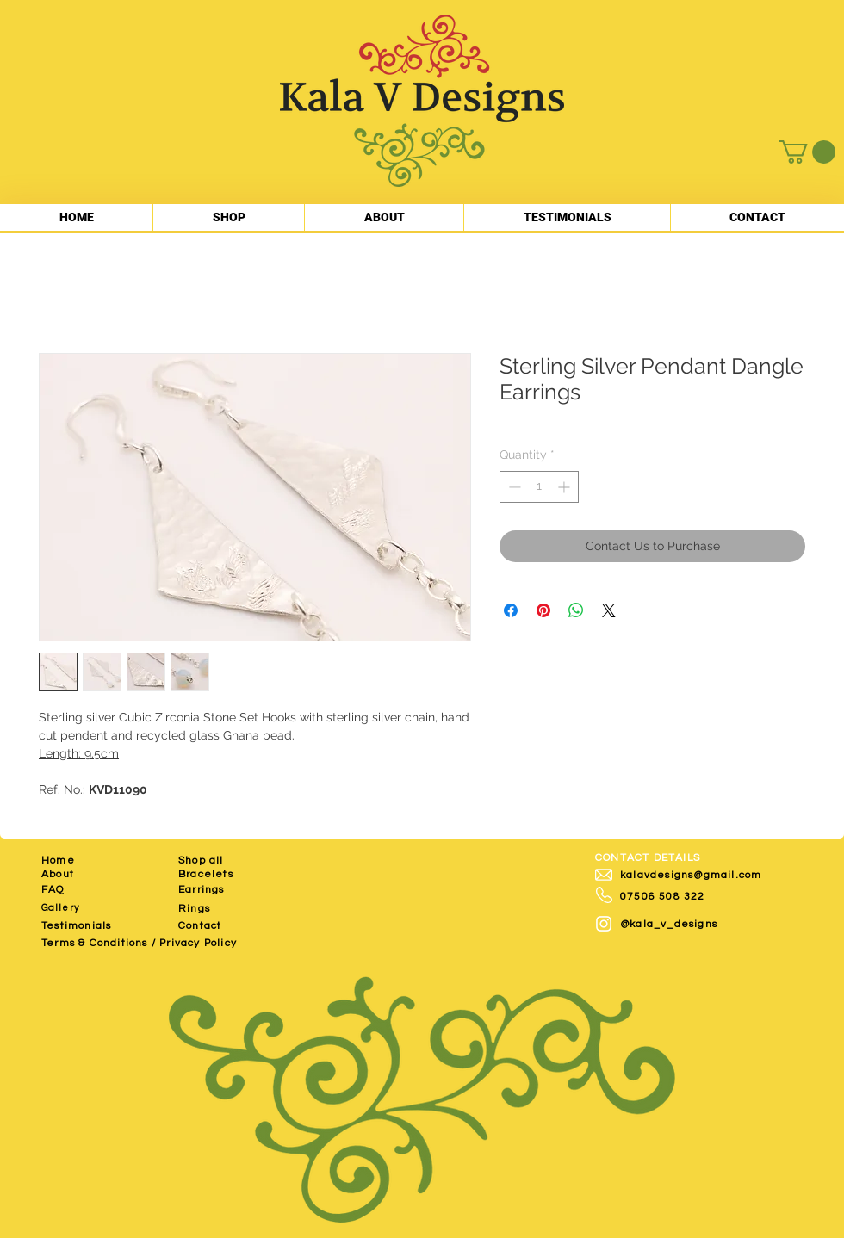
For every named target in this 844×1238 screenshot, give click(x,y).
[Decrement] (513, 487)
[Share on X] (609, 610)
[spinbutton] (539, 487)
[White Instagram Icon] (603, 923)
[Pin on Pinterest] (543, 610)
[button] (807, 152)
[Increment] (565, 487)
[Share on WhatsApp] (576, 610)
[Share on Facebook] (510, 610)
